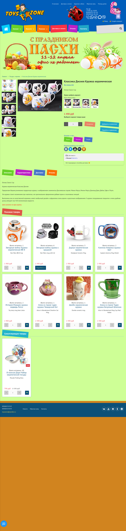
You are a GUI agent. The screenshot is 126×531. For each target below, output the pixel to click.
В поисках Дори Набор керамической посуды (17, 373)
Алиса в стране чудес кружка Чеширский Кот (47, 306)
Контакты (83, 29)
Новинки (42, 29)
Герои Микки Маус (69, 98)
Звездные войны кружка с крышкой (47, 249)
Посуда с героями (14, 76)
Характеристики (23, 172)
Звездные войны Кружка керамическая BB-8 (16, 249)
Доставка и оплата (66, 4)
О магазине (55, 4)
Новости (29, 29)
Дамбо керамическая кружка (78, 306)
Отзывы (73, 29)
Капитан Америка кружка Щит (109, 249)
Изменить (74, 158)
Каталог (16, 29)
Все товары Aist (69, 85)
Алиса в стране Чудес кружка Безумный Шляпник (109, 306)
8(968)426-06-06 (92, 14)
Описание (8, 172)
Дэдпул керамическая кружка (78, 249)
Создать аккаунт (116, 21)
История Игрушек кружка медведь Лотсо (17, 306)
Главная (4, 76)
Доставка (39, 172)
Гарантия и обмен (79, 4)
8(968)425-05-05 (92, 12)
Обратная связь (91, 4)
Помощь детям (102, 4)
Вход (105, 21)
